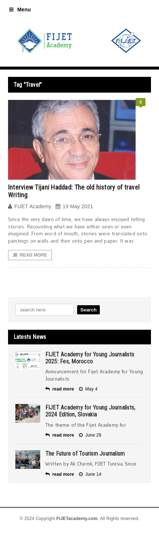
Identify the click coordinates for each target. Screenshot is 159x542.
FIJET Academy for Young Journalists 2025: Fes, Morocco (89, 358)
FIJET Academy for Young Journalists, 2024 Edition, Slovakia (90, 411)
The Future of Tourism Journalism (85, 453)
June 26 (90, 435)
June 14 (90, 474)
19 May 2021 (74, 206)
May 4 (88, 389)
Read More (30, 255)
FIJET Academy (30, 206)
